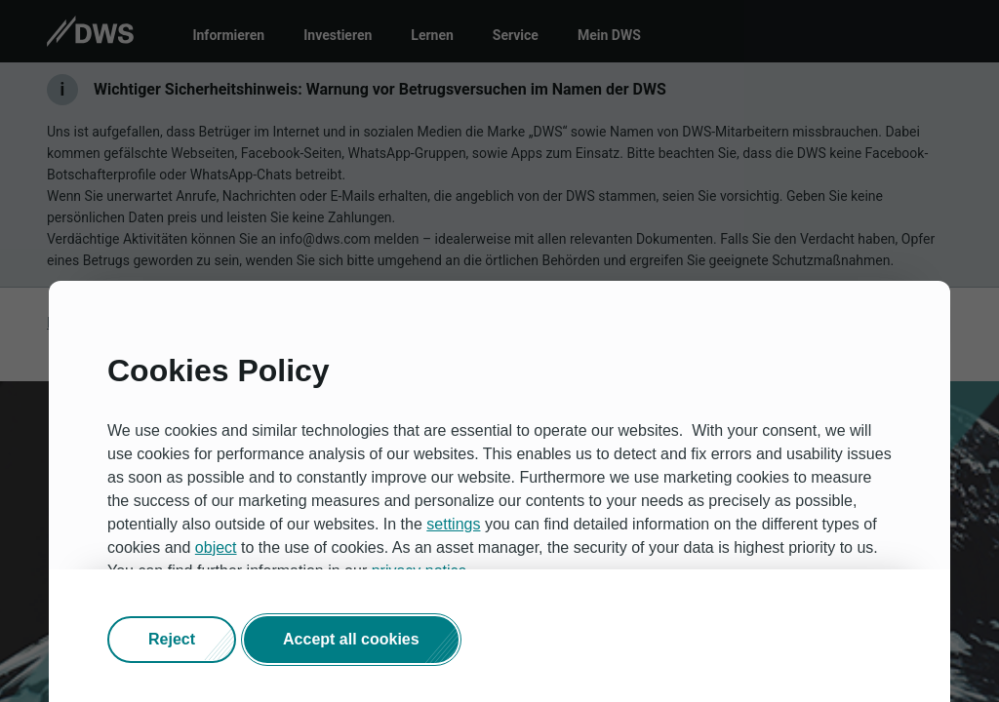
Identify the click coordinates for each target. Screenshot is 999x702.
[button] (171, 639)
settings (453, 524)
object (216, 547)
